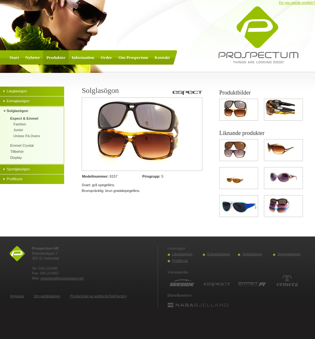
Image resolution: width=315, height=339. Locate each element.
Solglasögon (252, 254)
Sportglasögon (289, 254)
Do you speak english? (297, 2)
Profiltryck (180, 261)
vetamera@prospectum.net (62, 278)
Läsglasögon (182, 254)
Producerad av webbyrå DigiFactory (98, 296)
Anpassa (17, 296)
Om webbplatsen (47, 296)
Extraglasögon (218, 254)
